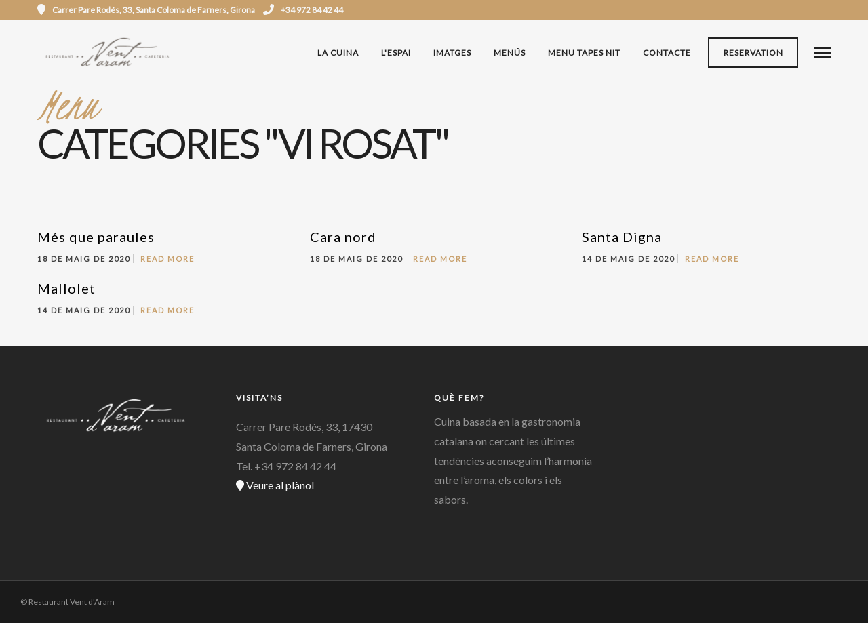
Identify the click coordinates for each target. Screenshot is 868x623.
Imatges (452, 52)
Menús (510, 52)
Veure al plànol (275, 485)
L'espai (396, 52)
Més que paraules (96, 236)
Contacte (667, 52)
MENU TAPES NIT (584, 52)
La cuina (338, 52)
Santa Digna (622, 236)
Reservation (753, 52)
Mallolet (66, 288)
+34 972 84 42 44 (303, 10)
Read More (167, 258)
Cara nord (343, 236)
